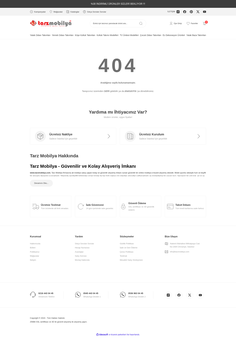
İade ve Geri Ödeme (128, 255)
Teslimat (123, 263)
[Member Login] (174, 23)
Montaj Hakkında (82, 267)
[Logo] (50, 23)
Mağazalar (34, 263)
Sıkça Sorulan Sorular (84, 251)
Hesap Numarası (82, 255)
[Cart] (204, 23)
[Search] (118, 23)
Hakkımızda (35, 251)
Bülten (33, 255)
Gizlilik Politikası (127, 251)
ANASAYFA (130, 91)
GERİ (107, 91)
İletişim (33, 267)
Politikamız (34, 259)
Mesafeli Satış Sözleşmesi (131, 267)
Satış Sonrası (81, 263)
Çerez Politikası (126, 259)
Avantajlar (79, 259)
